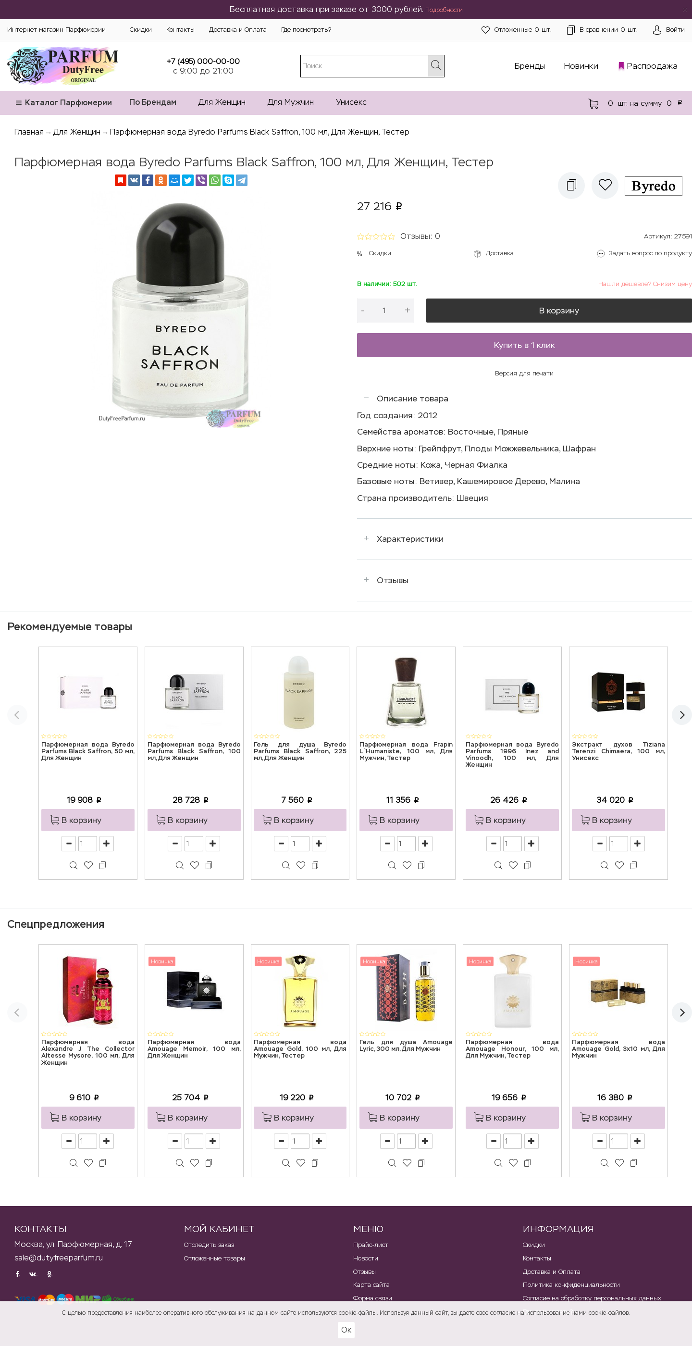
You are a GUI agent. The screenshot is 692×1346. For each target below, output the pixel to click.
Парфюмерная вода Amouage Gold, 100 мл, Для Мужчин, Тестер (300, 1049)
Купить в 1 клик (524, 345)
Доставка (500, 253)
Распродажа (652, 66)
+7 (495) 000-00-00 (203, 61)
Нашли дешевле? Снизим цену (645, 284)
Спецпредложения (55, 924)
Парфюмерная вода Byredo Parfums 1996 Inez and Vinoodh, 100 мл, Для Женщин (512, 755)
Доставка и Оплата (238, 29)
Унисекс (351, 102)
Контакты (180, 29)
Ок (346, 1330)
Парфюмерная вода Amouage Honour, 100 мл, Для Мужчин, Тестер (512, 1049)
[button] (571, 185)
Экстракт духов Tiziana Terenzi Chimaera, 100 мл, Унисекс (618, 751)
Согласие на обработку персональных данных (592, 1298)
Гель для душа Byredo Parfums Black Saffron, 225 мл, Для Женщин (300, 751)
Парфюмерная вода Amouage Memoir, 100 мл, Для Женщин (194, 1049)
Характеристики (410, 539)
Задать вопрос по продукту (650, 253)
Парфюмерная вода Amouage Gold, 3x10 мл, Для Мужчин (618, 1049)
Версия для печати (524, 373)
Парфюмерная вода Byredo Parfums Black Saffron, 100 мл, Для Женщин (194, 751)
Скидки (141, 29)
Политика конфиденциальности (571, 1285)
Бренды (530, 66)
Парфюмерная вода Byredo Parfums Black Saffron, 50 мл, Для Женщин (88, 751)
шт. (517, 30)
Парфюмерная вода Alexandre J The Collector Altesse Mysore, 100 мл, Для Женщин (88, 1053)
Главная (29, 132)
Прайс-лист (370, 1245)
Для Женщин (222, 102)
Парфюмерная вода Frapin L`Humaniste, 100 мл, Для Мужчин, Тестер (406, 751)
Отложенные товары (214, 1258)
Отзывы (392, 580)
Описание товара (412, 398)
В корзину (559, 310)
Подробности (444, 10)
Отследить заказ (209, 1245)
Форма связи (372, 1298)
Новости (365, 1258)
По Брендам (152, 102)
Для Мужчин (291, 102)
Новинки (581, 66)
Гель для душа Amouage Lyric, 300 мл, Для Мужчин (406, 1046)
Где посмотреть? (306, 29)
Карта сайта (371, 1285)
